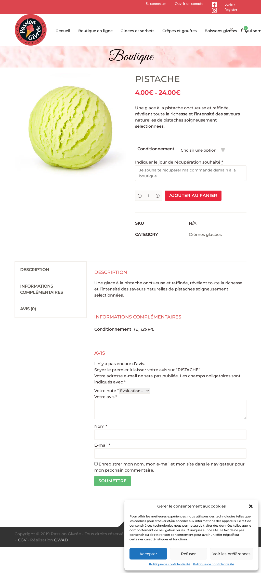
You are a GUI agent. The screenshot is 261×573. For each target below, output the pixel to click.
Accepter (148, 553)
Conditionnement (155, 148)
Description (34, 269)
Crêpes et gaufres (179, 30)
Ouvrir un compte (189, 3)
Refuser (188, 553)
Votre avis (105, 396)
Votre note (106, 390)
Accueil (63, 30)
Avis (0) (28, 309)
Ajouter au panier (193, 195)
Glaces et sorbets (137, 30)
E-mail (102, 445)
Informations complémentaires (41, 289)
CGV (22, 540)
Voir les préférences (232, 553)
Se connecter (156, 3)
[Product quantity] (148, 195)
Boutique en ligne (95, 30)
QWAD (61, 540)
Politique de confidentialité (169, 564)
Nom (100, 426)
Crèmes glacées (205, 234)
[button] (250, 506)
